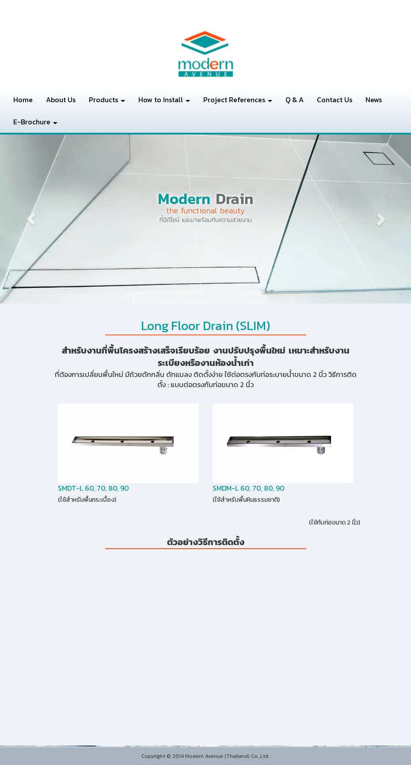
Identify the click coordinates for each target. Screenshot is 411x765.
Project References (237, 99)
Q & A (294, 99)
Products (107, 99)
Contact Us (334, 99)
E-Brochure (35, 121)
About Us (61, 99)
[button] (31, 219)
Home (23, 99)
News (373, 99)
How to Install (164, 99)
